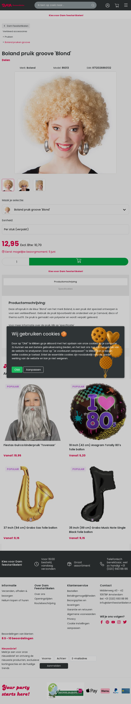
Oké (17, 369)
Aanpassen (33, 369)
